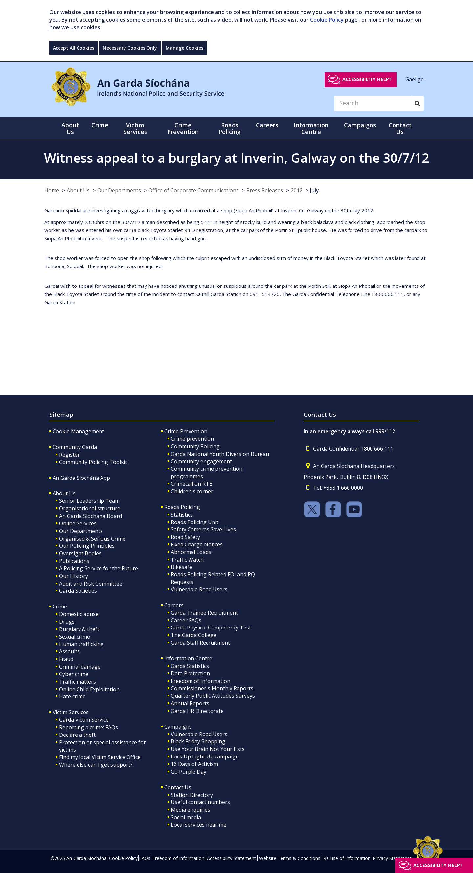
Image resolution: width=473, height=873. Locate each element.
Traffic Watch (187, 559)
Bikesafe (181, 567)
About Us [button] (70, 128)
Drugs (67, 621)
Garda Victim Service (84, 719)
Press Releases (264, 190)
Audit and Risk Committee (90, 583)
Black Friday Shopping (198, 741)
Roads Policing (182, 507)
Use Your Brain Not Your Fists (208, 749)
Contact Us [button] (400, 128)
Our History (73, 576)
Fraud (66, 659)
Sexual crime (74, 636)
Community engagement (201, 461)
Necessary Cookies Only (130, 48)
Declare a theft (77, 734)
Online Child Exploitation (89, 689)
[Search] (372, 103)
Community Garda (75, 447)
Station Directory (192, 794)
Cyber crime (73, 674)
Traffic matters (77, 681)
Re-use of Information (347, 858)
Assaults (69, 651)
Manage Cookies (184, 48)
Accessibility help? (367, 79)
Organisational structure (89, 508)
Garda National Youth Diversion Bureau (220, 454)
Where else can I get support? (96, 764)
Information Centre (188, 658)
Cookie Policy (327, 19)
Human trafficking (81, 644)
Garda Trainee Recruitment (204, 612)
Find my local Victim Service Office (100, 757)
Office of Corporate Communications (193, 190)
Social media (186, 817)
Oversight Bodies (80, 553)
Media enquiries (190, 809)
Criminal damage (80, 666)
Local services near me (198, 824)
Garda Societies (78, 590)
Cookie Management (78, 431)
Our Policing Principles (87, 545)
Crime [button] (99, 125)
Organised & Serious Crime (92, 538)
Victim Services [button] (135, 128)
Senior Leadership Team (89, 500)
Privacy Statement (392, 858)
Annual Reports (190, 703)
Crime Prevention (185, 431)
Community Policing (195, 446)
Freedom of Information (200, 681)
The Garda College (193, 635)
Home (51, 190)
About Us (78, 190)
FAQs (144, 858)
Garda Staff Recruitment (200, 642)
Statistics (182, 514)
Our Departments (119, 190)
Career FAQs (186, 620)
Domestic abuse (79, 614)
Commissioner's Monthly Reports (212, 688)
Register (69, 454)
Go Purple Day (188, 771)
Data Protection (190, 673)
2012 (297, 190)
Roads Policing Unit (194, 522)
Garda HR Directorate (197, 710)
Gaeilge (414, 79)
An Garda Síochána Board (90, 516)
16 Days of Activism (194, 764)
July (314, 190)
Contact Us (177, 787)
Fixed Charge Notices (197, 544)
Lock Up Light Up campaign (205, 756)
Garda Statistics (190, 666)
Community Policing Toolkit (93, 462)
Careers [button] (267, 125)
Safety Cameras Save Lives (203, 529)
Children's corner (192, 491)
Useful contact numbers (200, 802)
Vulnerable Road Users (199, 589)
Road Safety (185, 537)
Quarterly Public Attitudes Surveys (213, 695)
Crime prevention (192, 438)
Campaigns (178, 726)
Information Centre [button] (311, 128)
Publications (74, 560)
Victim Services (71, 712)
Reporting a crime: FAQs (88, 727)
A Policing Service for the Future (98, 568)
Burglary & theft (79, 629)
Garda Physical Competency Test (211, 627)
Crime (60, 606)
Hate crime (72, 696)
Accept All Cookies (73, 48)
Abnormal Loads (191, 552)
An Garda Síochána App (81, 477)
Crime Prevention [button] (183, 128)
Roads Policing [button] (229, 128)
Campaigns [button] (360, 125)
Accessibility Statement (231, 858)
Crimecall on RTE (191, 483)
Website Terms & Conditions (289, 858)
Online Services (78, 523)
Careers (174, 605)
